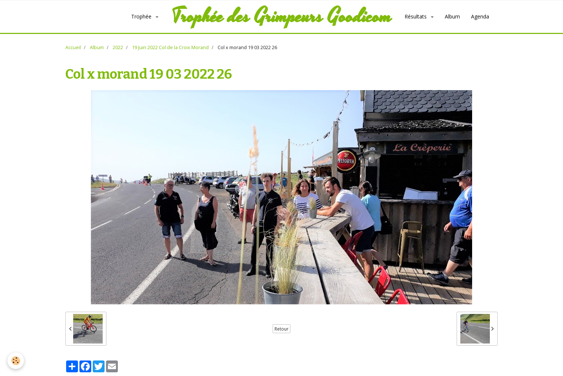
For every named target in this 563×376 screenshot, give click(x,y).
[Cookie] (15, 360)
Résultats (416, 16)
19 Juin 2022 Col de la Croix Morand (170, 47)
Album (452, 16)
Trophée (142, 16)
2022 (118, 47)
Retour (281, 329)
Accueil (73, 47)
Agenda (480, 16)
